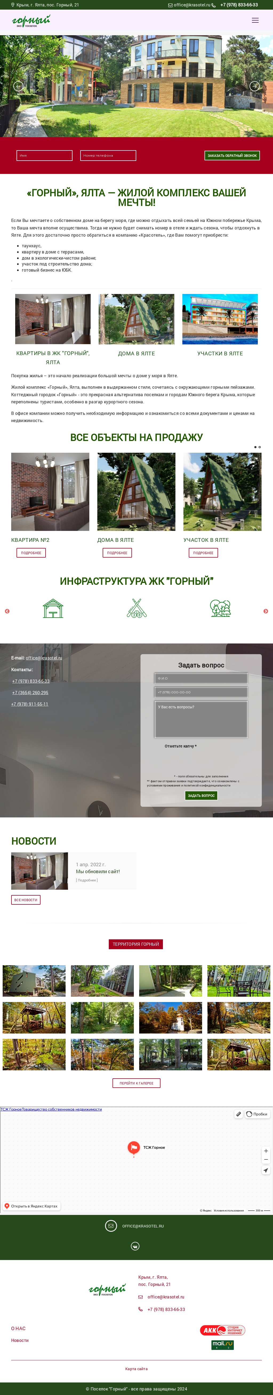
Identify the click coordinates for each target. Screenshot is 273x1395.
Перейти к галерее (136, 1083)
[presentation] (169, 155)
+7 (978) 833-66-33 (238, 4)
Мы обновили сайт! (98, 871)
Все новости (25, 900)
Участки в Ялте (220, 353)
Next (265, 611)
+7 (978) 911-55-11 (30, 704)
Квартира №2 (30, 539)
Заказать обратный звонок (232, 155)
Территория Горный (136, 944)
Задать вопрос (201, 795)
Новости (20, 1340)
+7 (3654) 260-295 (30, 692)
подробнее (31, 553)
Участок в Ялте (206, 539)
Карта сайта (136, 1368)
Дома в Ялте (136, 353)
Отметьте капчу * (180, 745)
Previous (7, 611)
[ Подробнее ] (87, 880)
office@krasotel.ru (192, 4)
